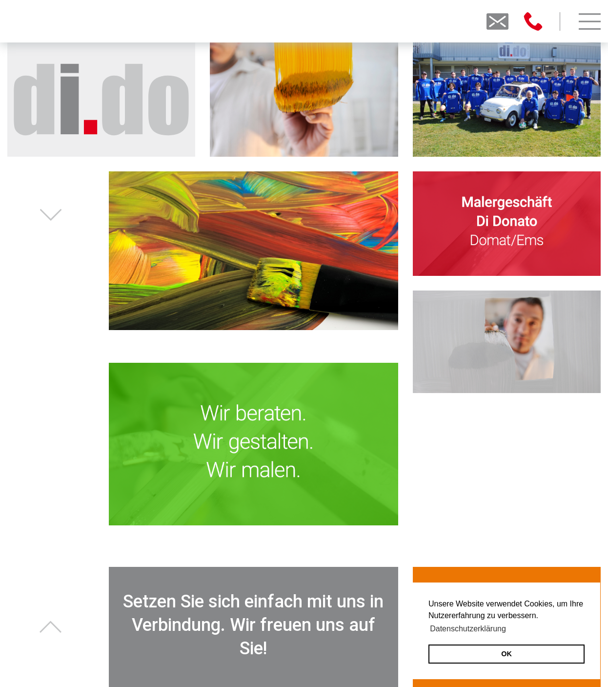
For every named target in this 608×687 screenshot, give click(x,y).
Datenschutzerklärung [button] (468, 629)
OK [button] (506, 654)
